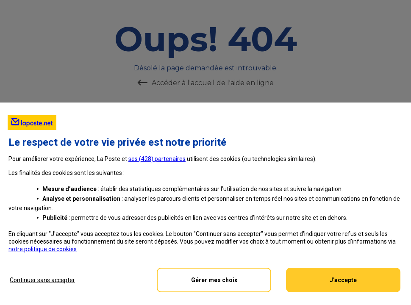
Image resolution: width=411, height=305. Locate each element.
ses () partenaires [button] (157, 158)
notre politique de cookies (42, 249)
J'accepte (343, 280)
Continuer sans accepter (42, 280)
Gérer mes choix (214, 280)
